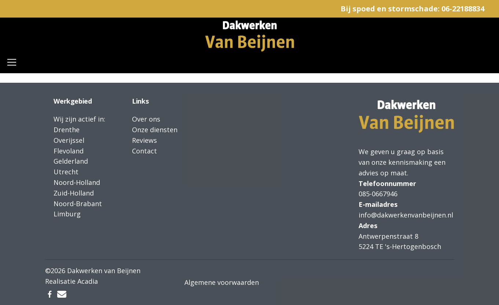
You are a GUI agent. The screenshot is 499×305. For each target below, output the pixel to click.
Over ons (146, 119)
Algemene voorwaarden (221, 282)
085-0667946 (378, 193)
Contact (144, 150)
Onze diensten (154, 129)
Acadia (87, 281)
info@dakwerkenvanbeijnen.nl (406, 215)
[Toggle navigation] (11, 62)
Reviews (144, 140)
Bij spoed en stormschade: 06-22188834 (412, 9)
